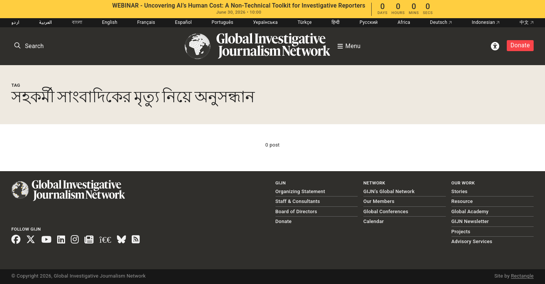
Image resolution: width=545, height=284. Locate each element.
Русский (369, 22)
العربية (45, 22)
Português (223, 22)
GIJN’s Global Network (389, 191)
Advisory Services (472, 241)
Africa (403, 22)
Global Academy (470, 211)
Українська (265, 22)
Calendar (373, 221)
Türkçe (304, 22)
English (109, 22)
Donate (520, 45)
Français (146, 22)
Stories (460, 191)
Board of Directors (296, 211)
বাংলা (77, 22)
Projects (461, 231)
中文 (527, 22)
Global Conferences (385, 211)
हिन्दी (336, 22)
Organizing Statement (300, 191)
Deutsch (441, 22)
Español (183, 22)
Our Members (378, 201)
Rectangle (522, 276)
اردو (15, 22)
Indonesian (486, 22)
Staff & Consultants (298, 201)
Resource (462, 201)
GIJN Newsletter (470, 221)
